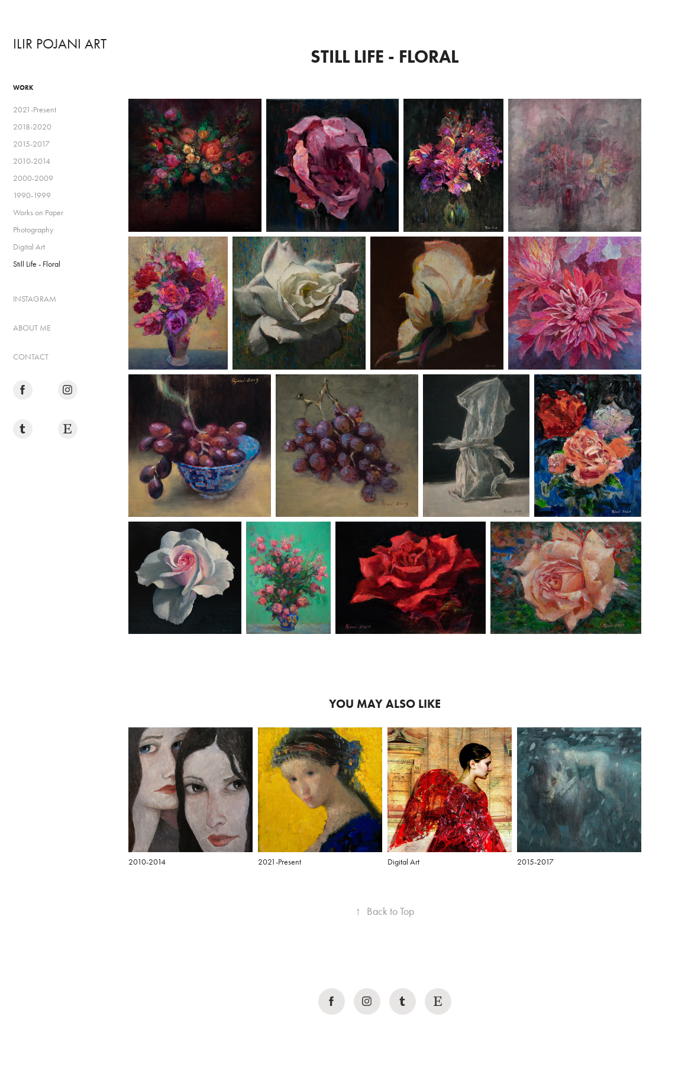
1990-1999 (32, 195)
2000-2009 (33, 178)
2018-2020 (32, 127)
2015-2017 (31, 144)
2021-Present (34, 110)
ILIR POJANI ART (59, 43)
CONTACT (31, 357)
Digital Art (29, 247)
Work (23, 87)
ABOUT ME (32, 328)
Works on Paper (38, 213)
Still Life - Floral (36, 264)
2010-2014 (31, 161)
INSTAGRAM (34, 299)
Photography (33, 230)
